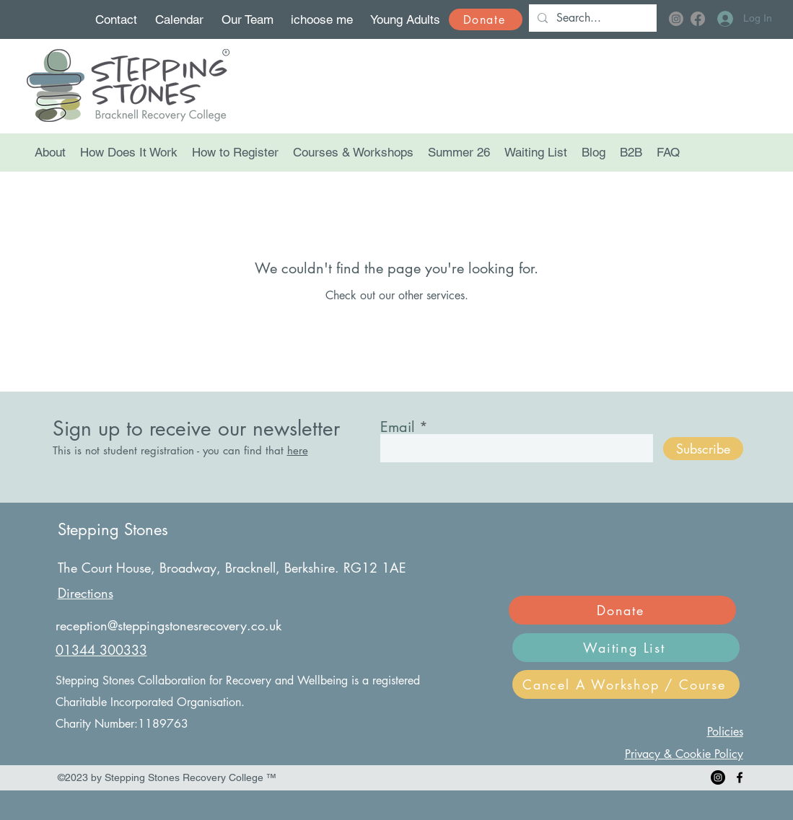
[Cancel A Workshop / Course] (626, 684)
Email (397, 427)
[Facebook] (698, 19)
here (297, 450)
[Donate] (485, 19)
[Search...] (591, 18)
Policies (725, 731)
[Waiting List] (626, 647)
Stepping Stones (113, 529)
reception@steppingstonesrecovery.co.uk (168, 625)
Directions (85, 592)
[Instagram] (676, 19)
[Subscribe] (703, 448)
